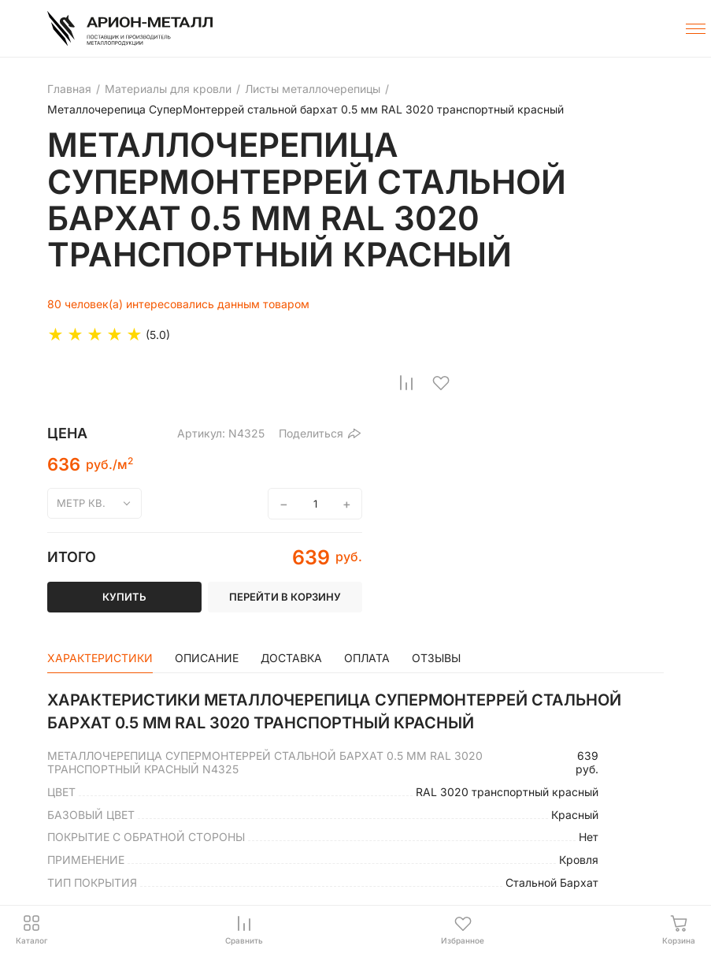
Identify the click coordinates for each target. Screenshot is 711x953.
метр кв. (81, 503)
